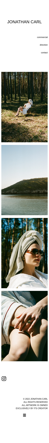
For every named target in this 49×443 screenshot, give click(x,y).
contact (44, 52)
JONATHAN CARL (24, 21)
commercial (42, 37)
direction (44, 45)
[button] (24, 415)
